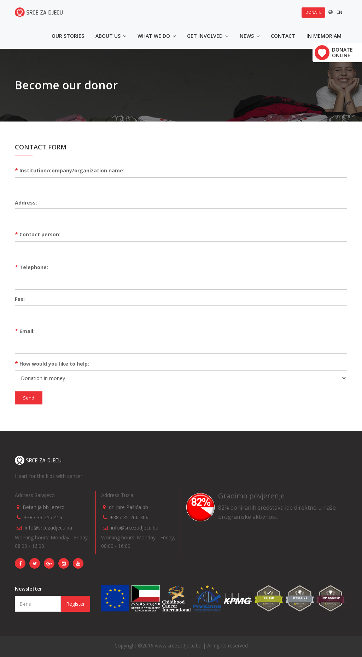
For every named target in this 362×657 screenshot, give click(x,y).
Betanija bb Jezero (44, 507)
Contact (283, 35)
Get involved (207, 35)
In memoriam (323, 35)
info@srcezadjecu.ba (48, 527)
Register (75, 603)
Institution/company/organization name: (69, 170)
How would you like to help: (52, 363)
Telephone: (31, 267)
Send (28, 398)
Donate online (342, 52)
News (249, 35)
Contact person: (37, 234)
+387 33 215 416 (43, 517)
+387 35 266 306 (129, 517)
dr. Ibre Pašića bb (128, 507)
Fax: (20, 299)
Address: (26, 202)
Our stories (68, 35)
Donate (313, 12)
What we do (157, 35)
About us (110, 35)
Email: (25, 331)
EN (339, 12)
